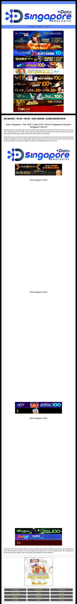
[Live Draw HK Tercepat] (38, 571)
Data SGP (61, 593)
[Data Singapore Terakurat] (38, 34)
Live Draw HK (15, 589)
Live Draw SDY (62, 589)
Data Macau (38, 596)
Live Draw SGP (38, 589)
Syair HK (61, 596)
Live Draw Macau (15, 593)
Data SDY (15, 596)
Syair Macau (61, 600)
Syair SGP (15, 600)
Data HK (38, 593)
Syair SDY (38, 600)
